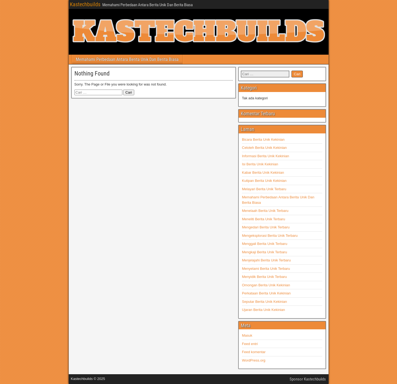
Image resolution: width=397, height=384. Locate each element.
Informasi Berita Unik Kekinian (265, 156)
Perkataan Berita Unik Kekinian (266, 293)
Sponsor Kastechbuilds (308, 379)
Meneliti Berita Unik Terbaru (263, 219)
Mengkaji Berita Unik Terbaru (264, 252)
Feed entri (250, 344)
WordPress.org (253, 360)
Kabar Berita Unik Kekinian (263, 172)
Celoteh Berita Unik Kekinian (264, 148)
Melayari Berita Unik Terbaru (264, 189)
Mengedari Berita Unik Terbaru (266, 227)
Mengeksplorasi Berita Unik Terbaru (270, 236)
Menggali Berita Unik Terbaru (264, 244)
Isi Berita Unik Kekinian (260, 164)
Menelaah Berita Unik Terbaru (265, 211)
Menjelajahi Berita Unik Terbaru (266, 260)
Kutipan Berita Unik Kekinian (264, 181)
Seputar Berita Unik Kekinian (264, 302)
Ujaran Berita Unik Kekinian (263, 310)
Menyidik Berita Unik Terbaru (264, 277)
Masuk (247, 335)
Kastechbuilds (85, 4)
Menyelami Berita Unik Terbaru (266, 269)
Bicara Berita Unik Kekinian (263, 139)
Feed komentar (253, 352)
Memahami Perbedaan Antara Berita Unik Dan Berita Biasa (127, 59)
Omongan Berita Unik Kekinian (266, 285)
